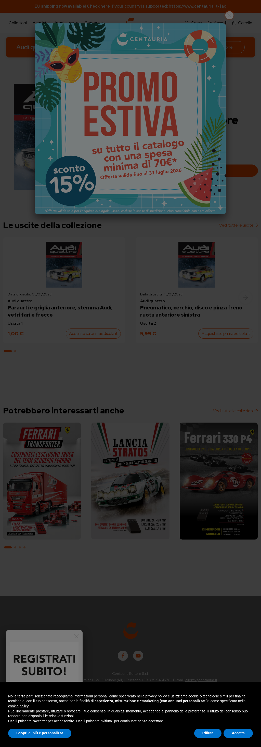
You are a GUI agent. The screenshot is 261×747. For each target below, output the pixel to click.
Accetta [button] (238, 733)
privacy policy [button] (156, 696)
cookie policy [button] (18, 706)
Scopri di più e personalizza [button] (39, 733)
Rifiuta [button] (208, 733)
